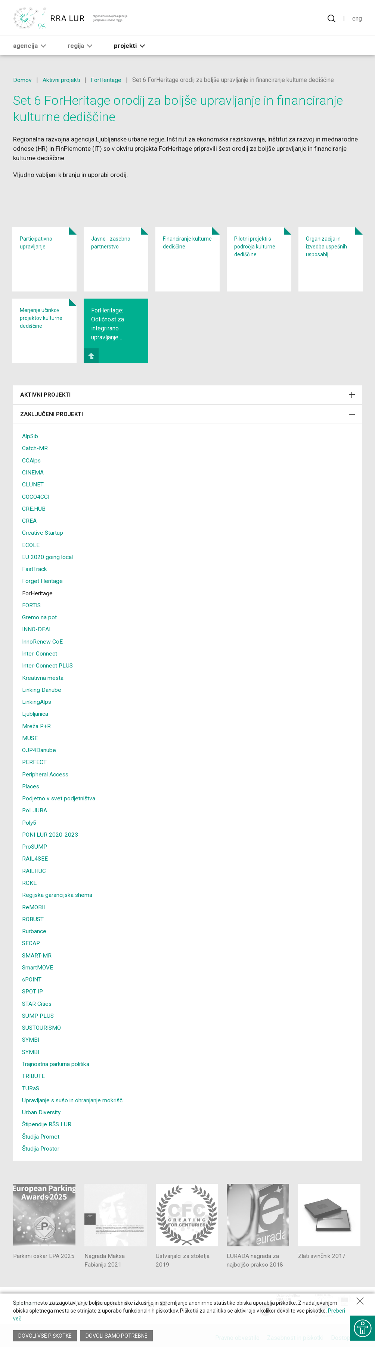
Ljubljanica (35, 711)
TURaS (31, 1082)
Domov (22, 79)
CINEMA (33, 472)
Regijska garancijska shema (58, 891)
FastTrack (34, 567)
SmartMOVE (38, 962)
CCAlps (31, 460)
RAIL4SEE (35, 855)
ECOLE (31, 543)
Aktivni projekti (62, 79)
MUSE (30, 735)
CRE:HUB (34, 507)
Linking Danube (42, 687)
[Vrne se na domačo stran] (71, 18)
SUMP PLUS (38, 1010)
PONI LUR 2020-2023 (50, 831)
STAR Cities (37, 998)
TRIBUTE (33, 1070)
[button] (43, 47)
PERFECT (34, 759)
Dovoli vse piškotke (45, 1336)
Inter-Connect (40, 651)
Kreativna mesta (43, 675)
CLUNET (33, 484)
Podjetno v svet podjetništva (59, 795)
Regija (81, 47)
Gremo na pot (39, 615)
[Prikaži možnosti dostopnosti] (362, 1326)
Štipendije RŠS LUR (47, 1118)
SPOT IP (33, 986)
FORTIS (32, 603)
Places (31, 783)
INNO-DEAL (37, 627)
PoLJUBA (34, 807)
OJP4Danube (39, 747)
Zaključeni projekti (187, 414)
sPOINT (32, 974)
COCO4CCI (36, 496)
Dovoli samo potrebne (117, 1336)
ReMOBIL (34, 903)
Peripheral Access (46, 771)
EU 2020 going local (48, 555)
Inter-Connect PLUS (48, 663)
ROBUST (33, 915)
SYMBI (31, 1034)
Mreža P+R (36, 723)
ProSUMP (35, 843)
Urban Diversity (42, 1106)
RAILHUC (34, 867)
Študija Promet (41, 1130)
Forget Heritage (42, 579)
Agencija (31, 47)
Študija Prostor (41, 1142)
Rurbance (34, 927)
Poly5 (29, 819)
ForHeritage (107, 79)
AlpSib (30, 436)
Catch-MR (35, 448)
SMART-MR (37, 950)
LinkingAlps (37, 699)
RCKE (29, 879)
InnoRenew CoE (42, 639)
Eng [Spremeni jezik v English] (356, 18)
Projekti (131, 47)
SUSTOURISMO (42, 1022)
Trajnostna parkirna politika (56, 1058)
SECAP (31, 939)
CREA (29, 519)
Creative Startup (43, 531)
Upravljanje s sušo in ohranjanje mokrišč (73, 1094)
